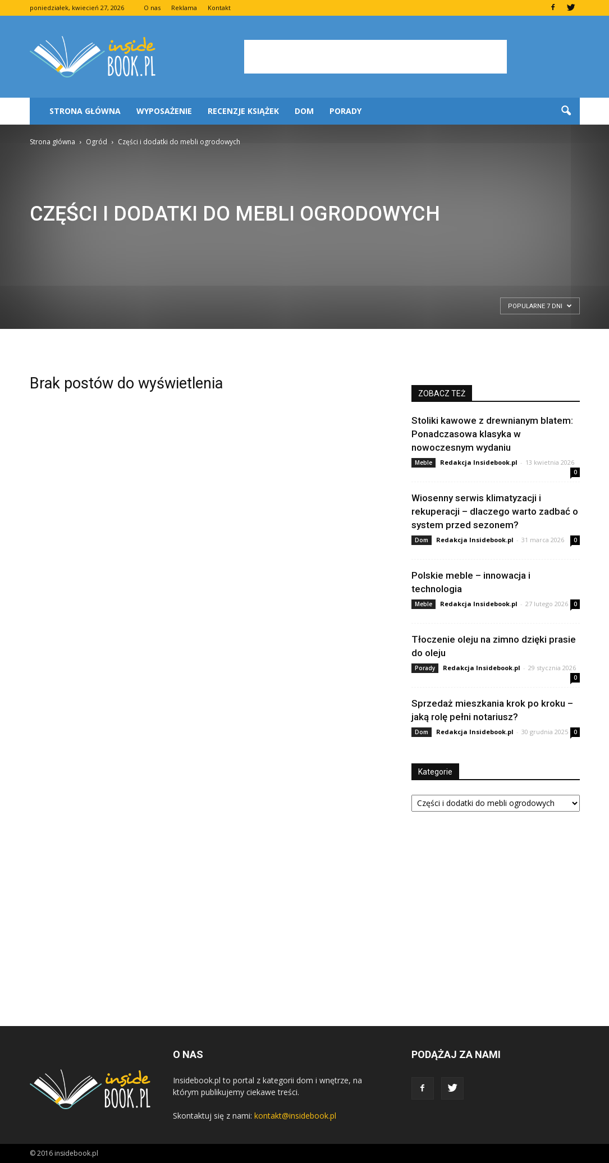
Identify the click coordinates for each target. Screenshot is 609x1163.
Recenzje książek (243, 111)
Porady (345, 111)
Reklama (184, 7)
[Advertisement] (375, 57)
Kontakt (219, 7)
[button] (566, 111)
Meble (423, 462)
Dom (304, 111)
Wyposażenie (164, 111)
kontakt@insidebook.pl (295, 1115)
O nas (152, 7)
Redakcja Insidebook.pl (479, 462)
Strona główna (85, 111)
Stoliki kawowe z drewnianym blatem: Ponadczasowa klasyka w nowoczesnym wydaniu (492, 434)
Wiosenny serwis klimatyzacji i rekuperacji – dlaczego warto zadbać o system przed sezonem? (494, 511)
